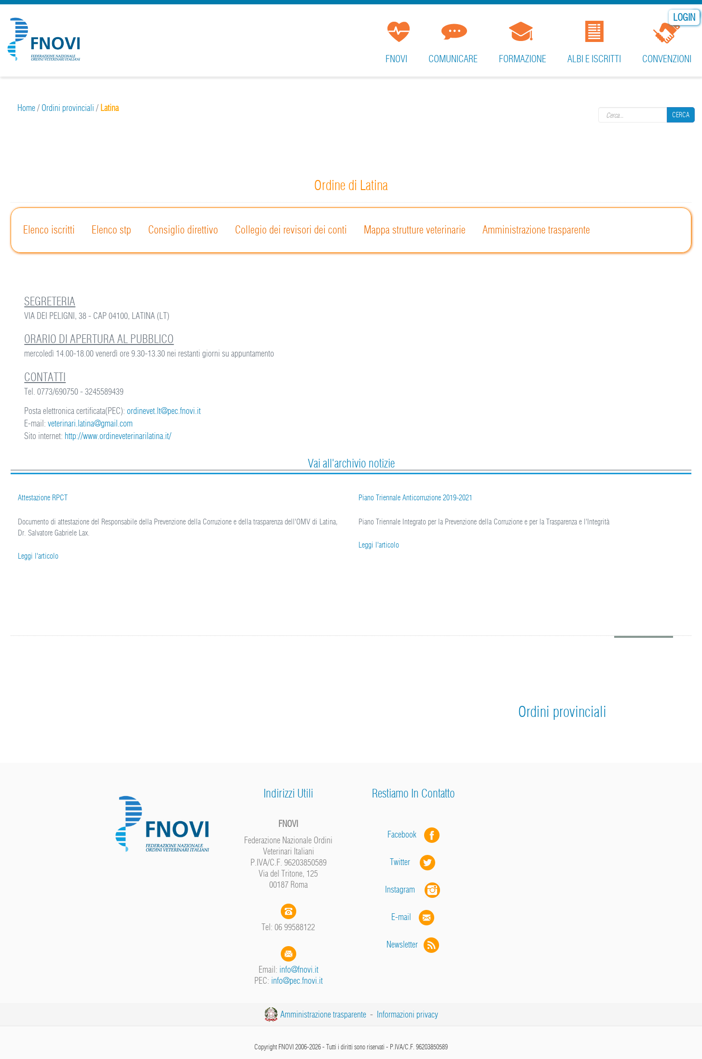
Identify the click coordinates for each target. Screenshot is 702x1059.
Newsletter (413, 944)
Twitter (413, 861)
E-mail (401, 916)
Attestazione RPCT (43, 497)
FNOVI (396, 59)
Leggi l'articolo (38, 556)
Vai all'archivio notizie (351, 463)
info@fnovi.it (298, 969)
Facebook (404, 834)
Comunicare (453, 59)
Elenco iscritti (49, 229)
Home (26, 107)
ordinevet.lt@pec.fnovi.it (164, 410)
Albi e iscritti (594, 59)
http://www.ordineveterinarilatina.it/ (118, 435)
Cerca (680, 114)
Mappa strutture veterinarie (415, 229)
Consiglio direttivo (183, 229)
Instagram (413, 889)
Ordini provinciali (67, 107)
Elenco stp (111, 229)
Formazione (522, 59)
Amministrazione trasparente (536, 229)
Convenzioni (666, 59)
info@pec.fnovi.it (297, 980)
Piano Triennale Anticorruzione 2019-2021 (415, 497)
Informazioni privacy (407, 1014)
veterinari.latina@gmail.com (90, 423)
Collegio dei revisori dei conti (291, 229)
